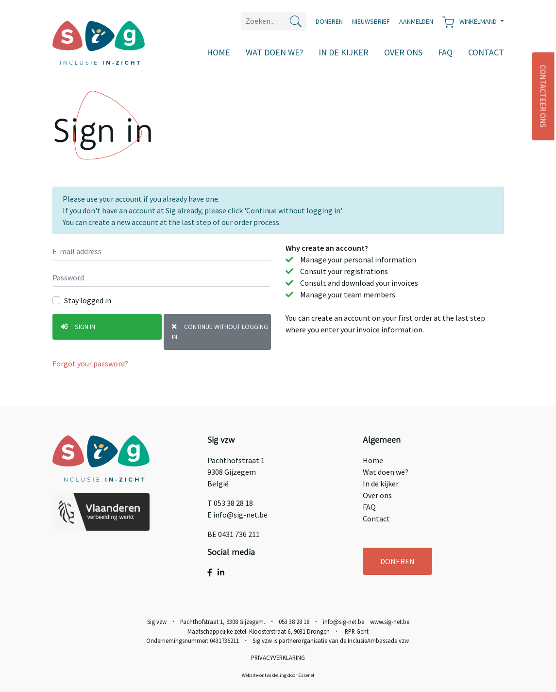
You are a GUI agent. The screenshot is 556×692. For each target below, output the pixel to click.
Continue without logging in (220, 331)
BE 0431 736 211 (233, 534)
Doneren (329, 21)
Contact (486, 52)
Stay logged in (87, 300)
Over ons (403, 52)
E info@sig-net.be (237, 514)
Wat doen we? (274, 52)
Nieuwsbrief (371, 21)
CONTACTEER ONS (543, 96)
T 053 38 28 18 (230, 503)
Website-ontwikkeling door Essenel (278, 675)
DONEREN (397, 561)
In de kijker (344, 52)
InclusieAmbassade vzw (378, 640)
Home (218, 52)
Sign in (78, 326)
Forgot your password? (90, 363)
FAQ (445, 52)
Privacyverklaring (278, 657)
